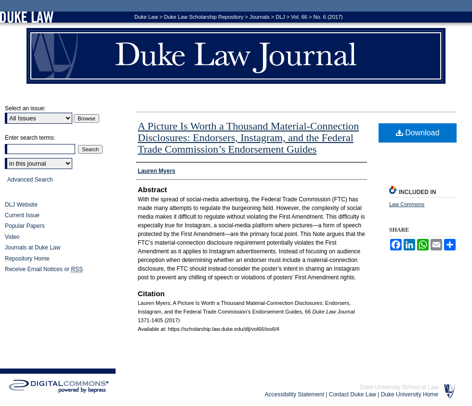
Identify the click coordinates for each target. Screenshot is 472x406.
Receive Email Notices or (44, 269)
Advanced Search (30, 179)
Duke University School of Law (399, 387)
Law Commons (406, 204)
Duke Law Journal (236, 56)
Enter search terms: (30, 137)
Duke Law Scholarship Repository (203, 17)
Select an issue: (25, 108)
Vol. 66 (299, 17)
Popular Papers (25, 226)
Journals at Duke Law (32, 247)
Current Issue (22, 215)
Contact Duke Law (352, 394)
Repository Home (27, 258)
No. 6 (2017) (328, 17)
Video (12, 237)
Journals (259, 17)
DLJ (280, 17)
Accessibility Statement (294, 394)
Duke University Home (409, 394)
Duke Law (146, 17)
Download (418, 133)
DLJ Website (21, 204)
